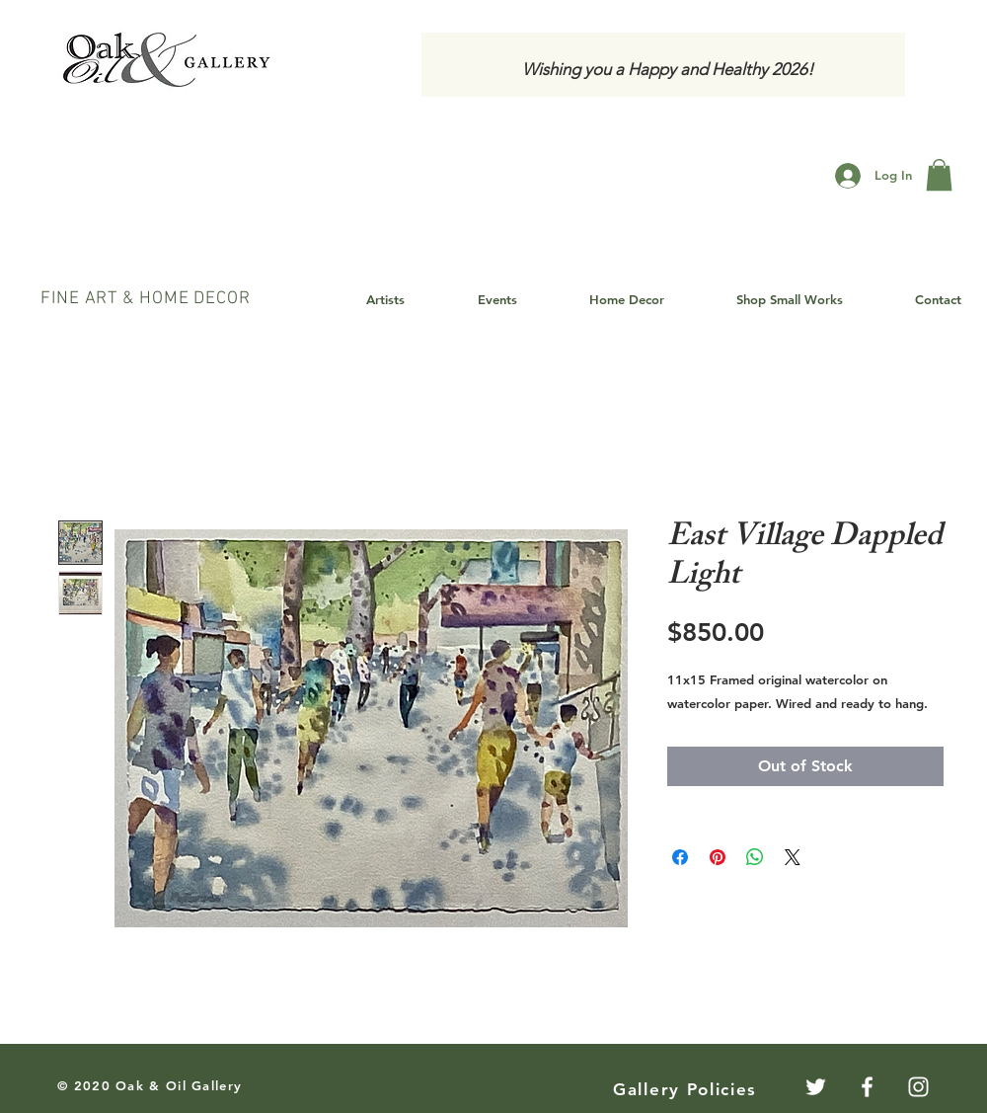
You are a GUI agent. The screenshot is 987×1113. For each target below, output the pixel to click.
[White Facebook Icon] (867, 1086)
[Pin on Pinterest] (717, 857)
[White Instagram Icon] (918, 1086)
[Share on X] (792, 857)
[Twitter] (815, 1086)
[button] (939, 175)
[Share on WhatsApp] (755, 857)
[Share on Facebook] (680, 857)
